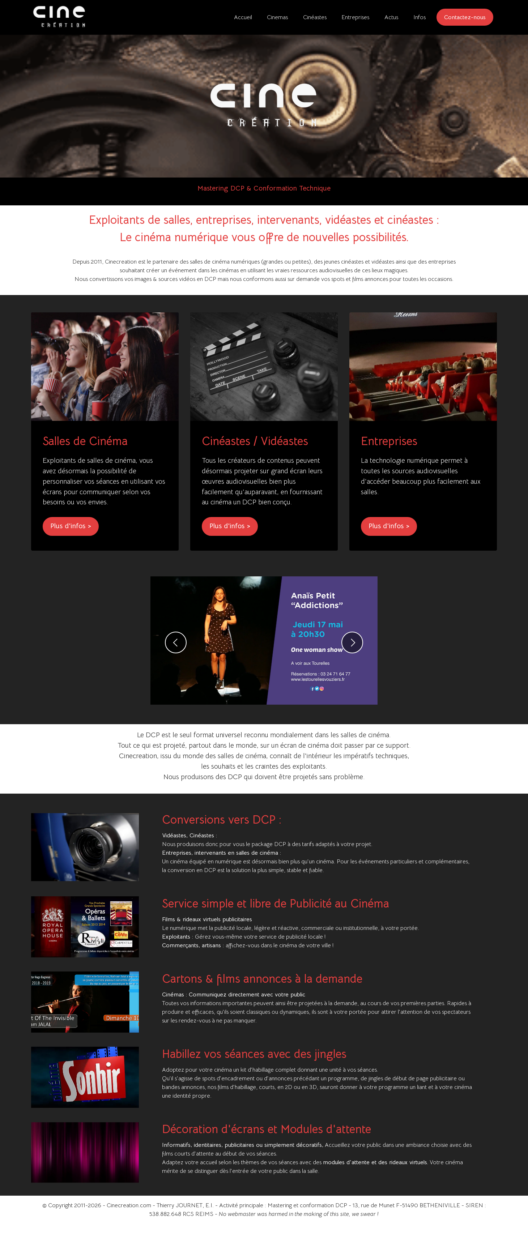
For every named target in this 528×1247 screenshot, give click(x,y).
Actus (391, 17)
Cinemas (277, 17)
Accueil (243, 17)
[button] (176, 665)
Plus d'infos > (70, 549)
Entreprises (355, 17)
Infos (419, 17)
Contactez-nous (465, 17)
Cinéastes (315, 17)
